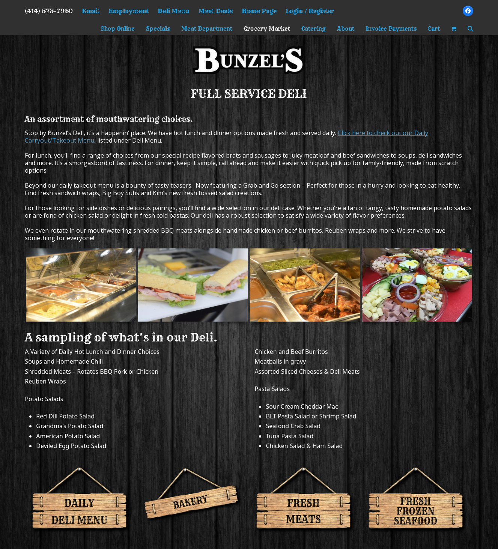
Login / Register (310, 11)
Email (90, 11)
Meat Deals (216, 11)
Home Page (259, 11)
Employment (128, 11)
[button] (453, 28)
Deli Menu (174, 11)
